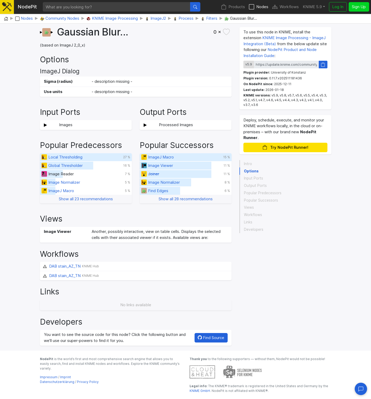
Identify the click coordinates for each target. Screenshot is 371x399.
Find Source (211, 337)
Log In (337, 6)
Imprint (65, 377)
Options (251, 171)
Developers (253, 229)
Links (248, 222)
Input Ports (253, 178)
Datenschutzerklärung (57, 382)
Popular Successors (261, 200)
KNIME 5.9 (312, 6)
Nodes (258, 7)
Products (233, 7)
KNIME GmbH (200, 391)
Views (249, 207)
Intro (248, 164)
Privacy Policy (88, 382)
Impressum (49, 377)
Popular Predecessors (262, 193)
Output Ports (255, 185)
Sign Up (359, 6)
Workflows (285, 7)
